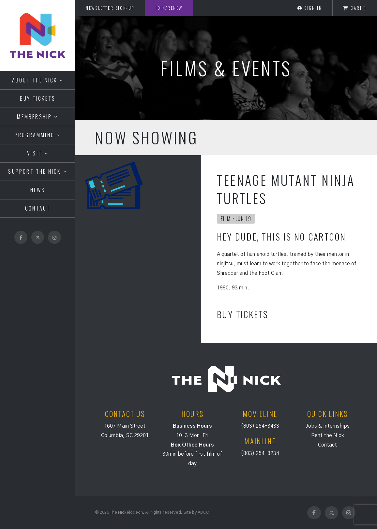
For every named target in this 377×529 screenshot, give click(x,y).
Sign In (309, 8)
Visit (34, 153)
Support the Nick (34, 171)
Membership (34, 117)
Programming (34, 135)
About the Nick (34, 80)
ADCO (203, 512)
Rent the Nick (327, 435)
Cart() (355, 8)
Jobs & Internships (328, 426)
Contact (37, 208)
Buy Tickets (37, 98)
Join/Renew (169, 8)
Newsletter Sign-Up (110, 8)
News (37, 190)
